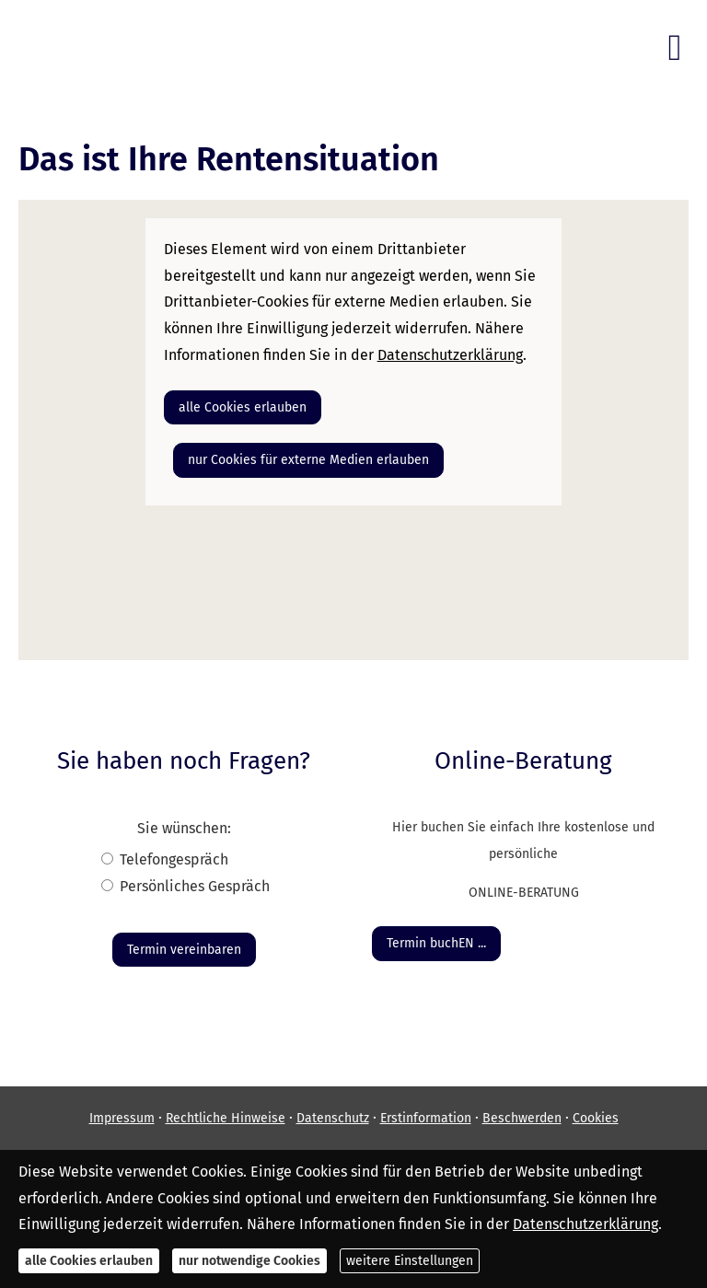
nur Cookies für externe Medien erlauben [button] (308, 460)
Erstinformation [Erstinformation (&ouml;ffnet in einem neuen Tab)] (425, 1118)
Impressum (122, 1118)
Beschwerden (522, 1118)
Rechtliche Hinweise (225, 1118)
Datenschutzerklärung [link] (450, 355)
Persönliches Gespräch (195, 886)
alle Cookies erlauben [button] (243, 407)
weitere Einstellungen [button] (409, 1261)
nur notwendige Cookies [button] (249, 1261)
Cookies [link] (596, 1118)
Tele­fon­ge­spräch (174, 859)
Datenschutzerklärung (585, 1224)
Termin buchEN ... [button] (436, 943)
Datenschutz (332, 1118)
